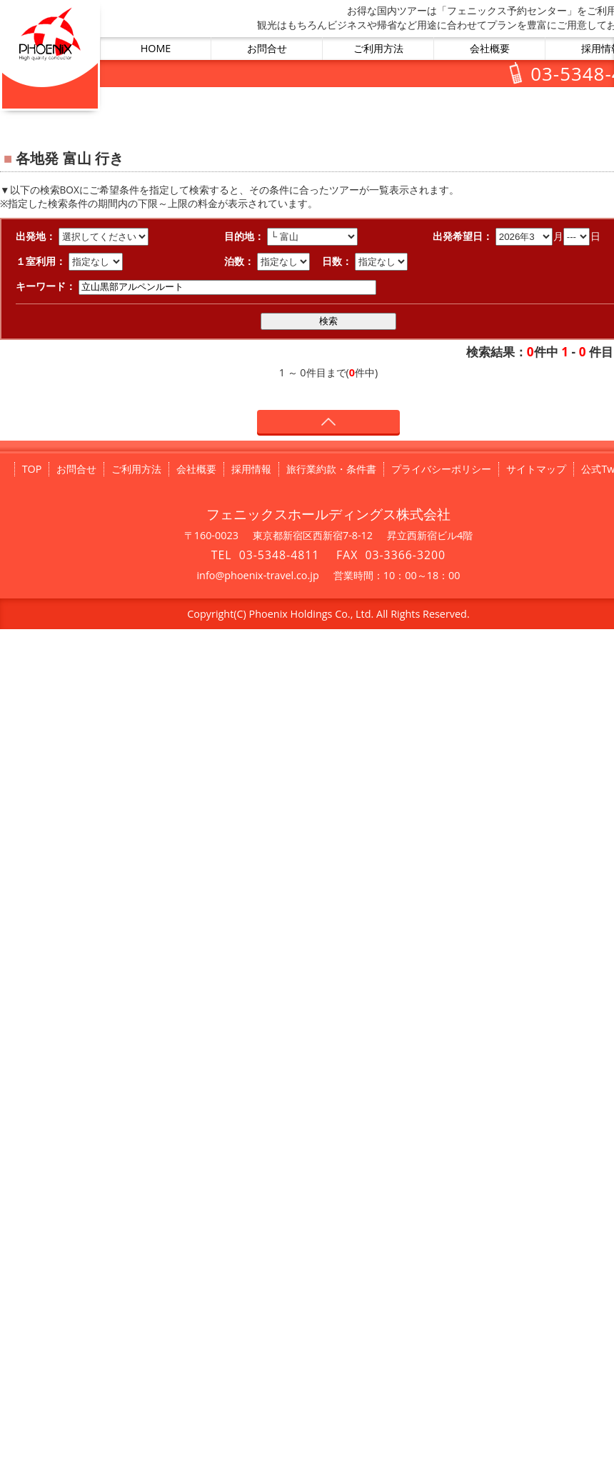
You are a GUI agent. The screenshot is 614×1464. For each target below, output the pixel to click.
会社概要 (490, 48)
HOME (156, 48)
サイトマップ (536, 469)
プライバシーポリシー (441, 469)
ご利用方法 (378, 48)
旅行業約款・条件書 (331, 469)
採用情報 (251, 469)
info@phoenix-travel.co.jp (257, 575)
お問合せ (267, 48)
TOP (32, 469)
